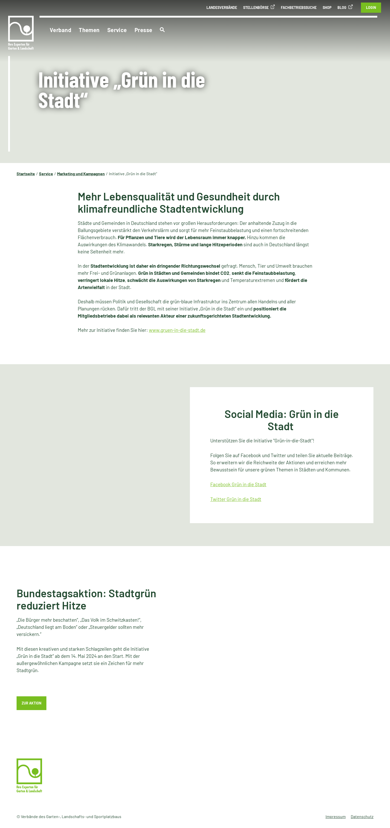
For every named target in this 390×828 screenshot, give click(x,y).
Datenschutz (362, 816)
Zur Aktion (31, 703)
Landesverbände (221, 7)
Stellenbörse (256, 7)
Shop (327, 7)
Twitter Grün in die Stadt (235, 499)
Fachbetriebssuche (299, 7)
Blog (341, 7)
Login (371, 7)
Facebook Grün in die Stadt (238, 484)
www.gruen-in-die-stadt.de (177, 330)
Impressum (336, 816)
